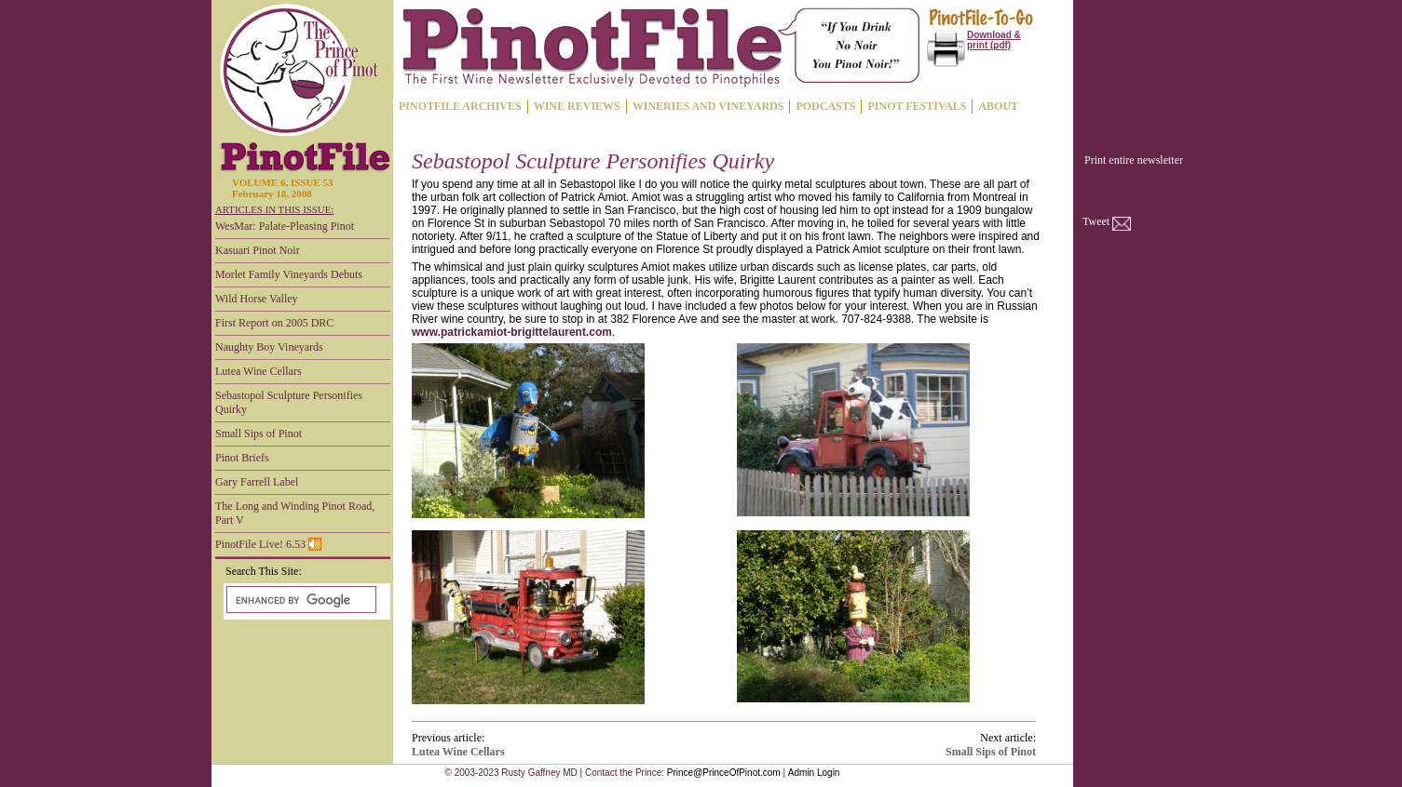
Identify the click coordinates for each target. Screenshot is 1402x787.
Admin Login (814, 772)
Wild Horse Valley (256, 298)
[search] (299, 600)
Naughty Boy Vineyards (269, 346)
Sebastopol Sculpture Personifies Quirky (288, 402)
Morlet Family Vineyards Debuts (288, 274)
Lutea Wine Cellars (258, 371)
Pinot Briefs (242, 457)
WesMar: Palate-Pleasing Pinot (284, 226)
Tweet (1095, 221)
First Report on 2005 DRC (274, 322)
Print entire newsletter (1133, 160)
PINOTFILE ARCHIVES (460, 106)
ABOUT (998, 106)
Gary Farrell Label (256, 481)
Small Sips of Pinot (258, 433)
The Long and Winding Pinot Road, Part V (294, 513)
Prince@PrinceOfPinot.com (724, 772)
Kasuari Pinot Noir (257, 250)
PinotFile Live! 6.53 (268, 544)
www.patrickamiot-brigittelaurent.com (512, 332)
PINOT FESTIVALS (916, 106)
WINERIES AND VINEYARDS (708, 106)
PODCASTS (825, 106)
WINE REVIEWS (577, 106)
